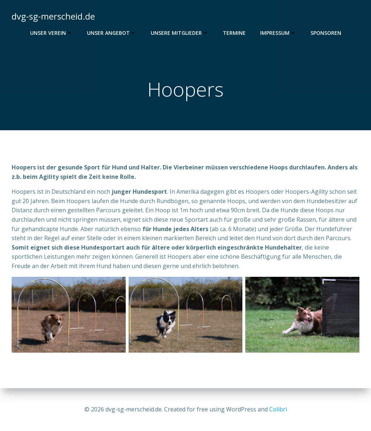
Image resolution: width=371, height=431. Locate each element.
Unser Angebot (111, 32)
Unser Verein (51, 32)
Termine (234, 32)
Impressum (278, 32)
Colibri (278, 409)
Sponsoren (325, 32)
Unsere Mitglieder (179, 32)
